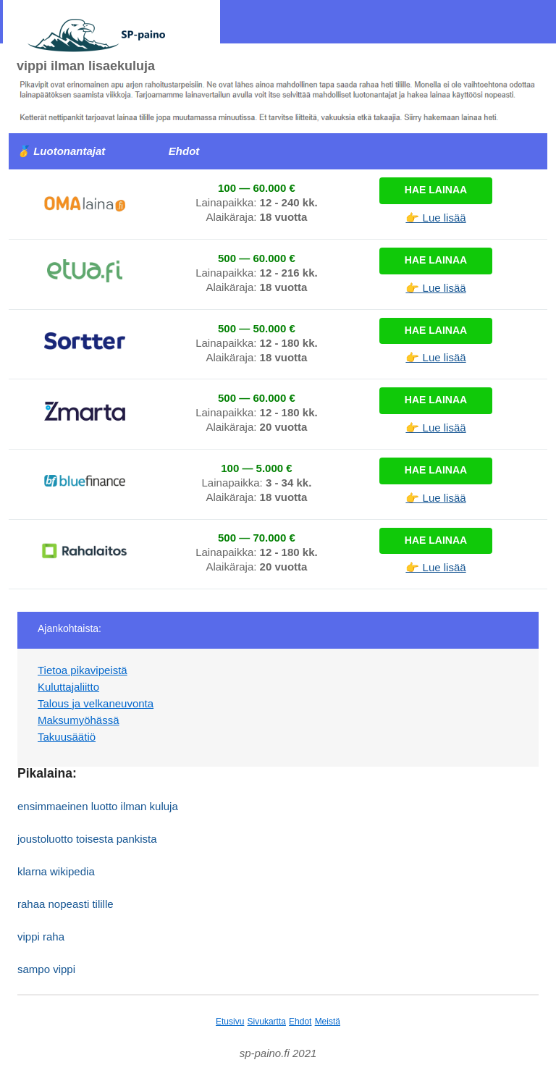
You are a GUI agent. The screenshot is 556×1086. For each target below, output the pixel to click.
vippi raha (40, 936)
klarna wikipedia (56, 871)
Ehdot (300, 1021)
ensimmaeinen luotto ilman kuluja (97, 806)
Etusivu (230, 1021)
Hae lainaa (436, 189)
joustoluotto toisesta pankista (87, 839)
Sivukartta (267, 1021)
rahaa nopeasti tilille (65, 904)
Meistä (327, 1021)
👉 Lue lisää (435, 217)
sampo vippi (46, 969)
